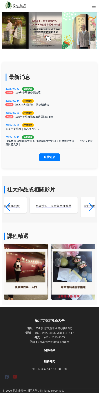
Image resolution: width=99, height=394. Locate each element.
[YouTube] (15, 378)
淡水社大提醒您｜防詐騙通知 (32, 105)
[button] (90, 208)
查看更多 (50, 158)
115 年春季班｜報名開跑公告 (22, 129)
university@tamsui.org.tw (53, 342)
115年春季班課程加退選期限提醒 (34, 117)
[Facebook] (7, 378)
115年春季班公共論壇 (28, 92)
